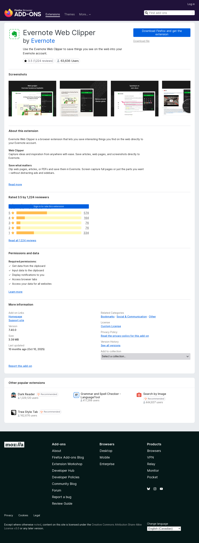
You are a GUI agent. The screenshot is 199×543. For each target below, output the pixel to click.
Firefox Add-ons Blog (68, 457)
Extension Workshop (67, 464)
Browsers (154, 451)
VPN (150, 457)
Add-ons (59, 444)
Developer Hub (63, 470)
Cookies (23, 515)
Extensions (53, 14)
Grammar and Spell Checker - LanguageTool (101, 395)
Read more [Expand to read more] (15, 184)
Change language (157, 523)
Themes (69, 14)
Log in (191, 4)
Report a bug (61, 497)
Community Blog (64, 484)
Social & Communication (132, 316)
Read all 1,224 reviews (22, 240)
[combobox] (169, 12)
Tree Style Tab (28, 412)
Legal (37, 515)
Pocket (152, 477)
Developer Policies (65, 477)
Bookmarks (108, 316)
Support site (16, 320)
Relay (151, 464)
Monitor (153, 470)
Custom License (111, 326)
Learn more (15, 291)
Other (152, 316)
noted (37, 524)
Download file (141, 40)
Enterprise (107, 464)
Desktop (106, 451)
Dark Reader (26, 394)
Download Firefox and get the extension (162, 32)
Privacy (8, 515)
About (56, 451)
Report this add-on (20, 365)
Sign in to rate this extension (49, 206)
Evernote (43, 40)
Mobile (105, 457)
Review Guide (62, 503)
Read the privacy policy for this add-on (125, 335)
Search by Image (154, 394)
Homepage (15, 316)
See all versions (110, 345)
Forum (56, 490)
